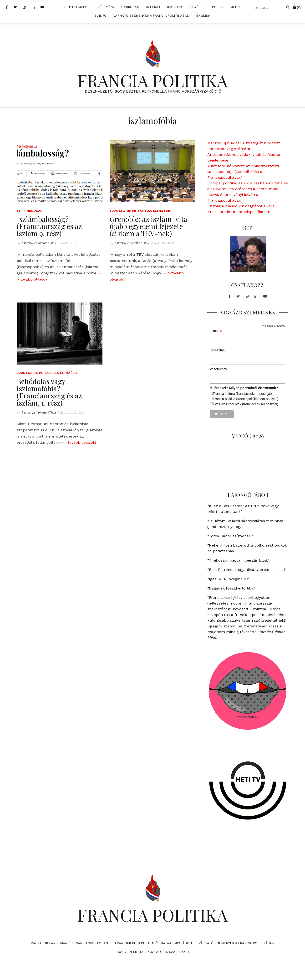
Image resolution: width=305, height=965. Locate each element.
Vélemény (106, 7)
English (203, 15)
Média (235, 7)
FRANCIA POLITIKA (152, 80)
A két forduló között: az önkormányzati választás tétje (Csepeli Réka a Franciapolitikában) (243, 172)
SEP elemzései (77, 7)
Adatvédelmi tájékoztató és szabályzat (152, 952)
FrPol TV (215, 7)
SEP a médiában (29, 210)
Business (175, 7)
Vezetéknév (218, 369)
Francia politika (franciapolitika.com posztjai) (245, 399)
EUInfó (100, 15)
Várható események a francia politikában (151, 15)
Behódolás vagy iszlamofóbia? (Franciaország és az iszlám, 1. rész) (49, 391)
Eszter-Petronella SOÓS (39, 243)
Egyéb (195, 7)
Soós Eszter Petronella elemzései (140, 210)
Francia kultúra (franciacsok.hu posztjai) (242, 394)
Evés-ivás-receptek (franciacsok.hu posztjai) (245, 404)
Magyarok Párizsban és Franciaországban (69, 943)
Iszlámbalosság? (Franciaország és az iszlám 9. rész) (49, 226)
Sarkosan (130, 7)
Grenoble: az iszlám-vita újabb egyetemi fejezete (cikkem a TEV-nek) (148, 226)
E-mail (216, 331)
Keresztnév (218, 350)
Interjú (153, 7)
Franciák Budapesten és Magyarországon (153, 943)
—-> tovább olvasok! (77, 442)
